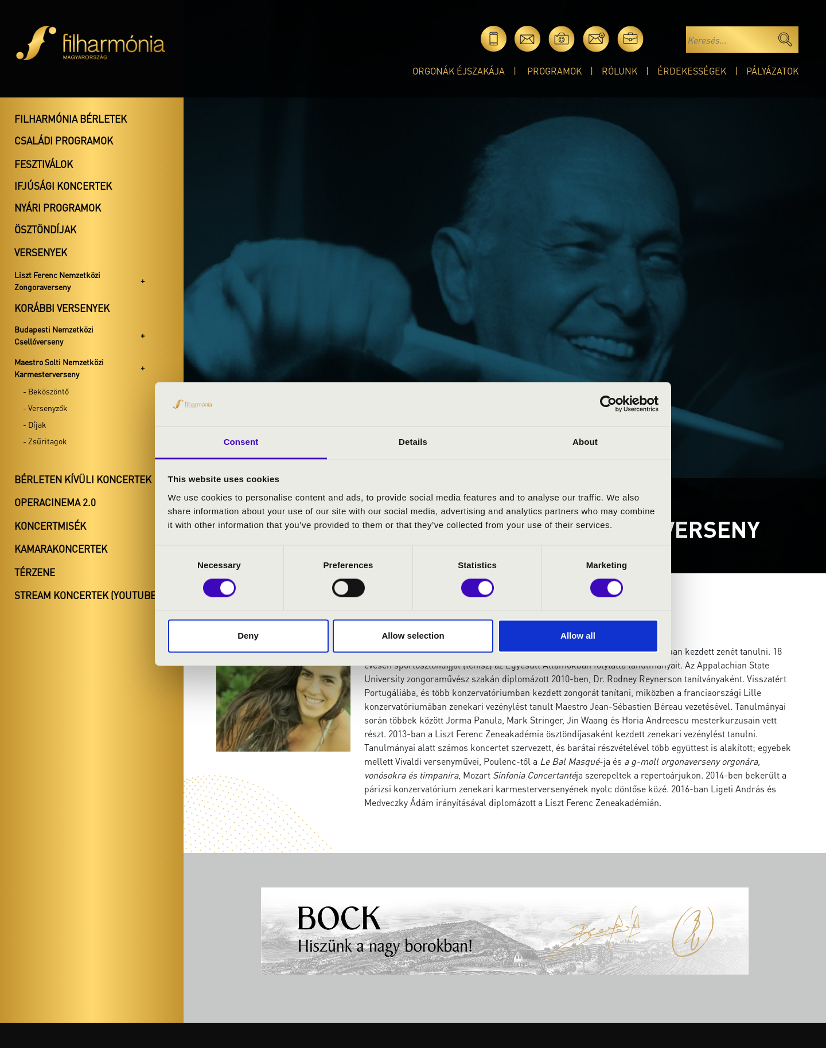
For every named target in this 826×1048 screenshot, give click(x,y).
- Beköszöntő (46, 391)
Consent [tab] (241, 442)
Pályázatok (772, 71)
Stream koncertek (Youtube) (86, 595)
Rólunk (619, 71)
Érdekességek (691, 71)
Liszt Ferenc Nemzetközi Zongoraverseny (57, 280)
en (665, 39)
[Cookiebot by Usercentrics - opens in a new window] (608, 404)
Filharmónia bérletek (70, 118)
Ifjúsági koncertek (63, 185)
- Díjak (34, 424)
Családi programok (63, 140)
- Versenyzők (45, 407)
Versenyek (40, 252)
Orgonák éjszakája (458, 71)
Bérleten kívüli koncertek (82, 479)
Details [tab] (413, 442)
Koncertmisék (50, 525)
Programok (554, 71)
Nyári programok (57, 207)
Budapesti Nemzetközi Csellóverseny (53, 335)
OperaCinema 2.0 (55, 502)
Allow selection (412, 635)
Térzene (34, 572)
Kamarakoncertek (60, 548)
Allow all (577, 635)
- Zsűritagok (45, 441)
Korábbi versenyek (62, 308)
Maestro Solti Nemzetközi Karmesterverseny (59, 368)
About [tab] (585, 442)
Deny (248, 635)
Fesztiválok (43, 164)
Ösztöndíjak (45, 229)
